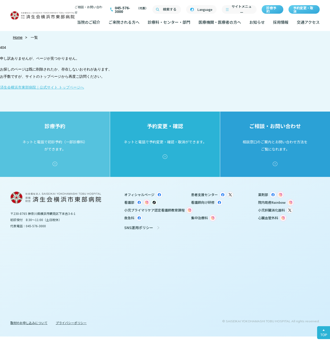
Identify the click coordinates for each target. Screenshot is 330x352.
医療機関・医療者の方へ (220, 22)
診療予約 (271, 9)
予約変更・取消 (303, 9)
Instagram (280, 194)
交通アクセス (308, 22)
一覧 (34, 37)
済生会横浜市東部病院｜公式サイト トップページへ (42, 87)
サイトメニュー (242, 9)
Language (204, 9)
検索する (169, 9)
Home (17, 37)
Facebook (159, 194)
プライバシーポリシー (71, 322)
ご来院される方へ (124, 22)
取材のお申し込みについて (28, 322)
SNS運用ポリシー (138, 227)
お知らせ (257, 22)
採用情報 (280, 22)
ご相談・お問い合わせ (88, 9)
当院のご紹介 (88, 22)
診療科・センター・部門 (169, 22)
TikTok (154, 202)
